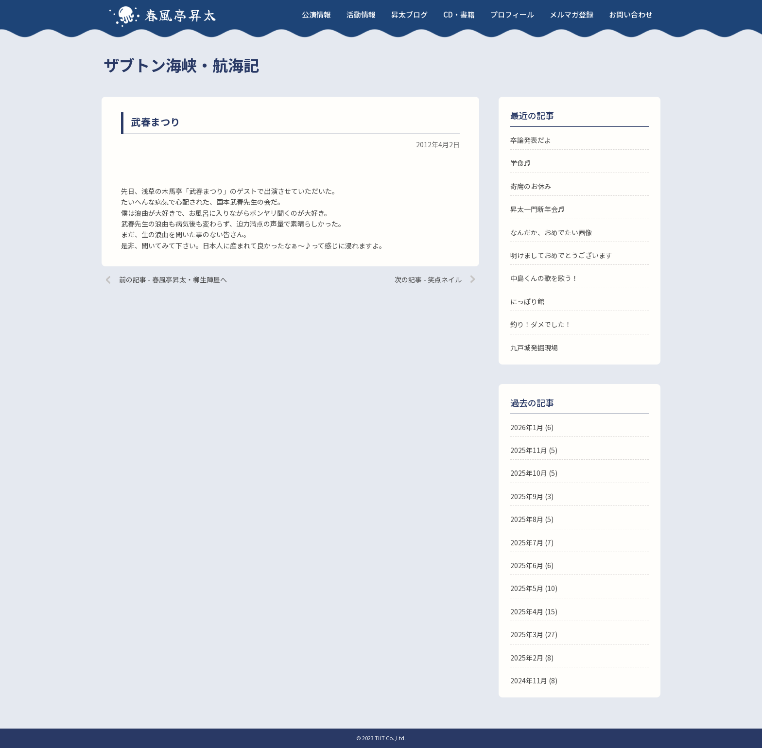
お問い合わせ (631, 14)
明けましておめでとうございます (561, 255)
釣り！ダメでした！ (541, 324)
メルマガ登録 (571, 14)
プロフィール (512, 14)
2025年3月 (526, 634)
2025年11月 (528, 450)
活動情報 (361, 14)
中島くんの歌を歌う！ (544, 278)
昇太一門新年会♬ (537, 209)
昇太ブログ (409, 14)
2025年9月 (526, 496)
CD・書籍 (459, 14)
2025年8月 (526, 519)
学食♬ (520, 163)
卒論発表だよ (530, 140)
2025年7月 (526, 542)
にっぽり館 (527, 301)
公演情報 (316, 14)
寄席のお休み (530, 186)
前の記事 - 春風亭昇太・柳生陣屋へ (173, 279)
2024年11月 (528, 680)
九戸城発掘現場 (534, 347)
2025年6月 (526, 565)
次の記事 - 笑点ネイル (428, 279)
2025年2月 (526, 657)
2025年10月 (528, 473)
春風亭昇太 (180, 14)
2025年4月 (526, 611)
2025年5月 (526, 588)
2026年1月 (526, 427)
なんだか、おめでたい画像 (551, 232)
